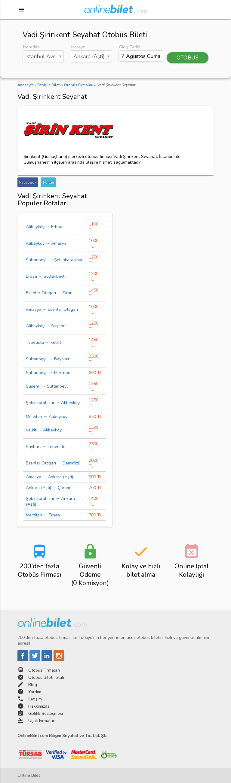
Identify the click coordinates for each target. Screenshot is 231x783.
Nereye (78, 47)
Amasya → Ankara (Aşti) (49, 477)
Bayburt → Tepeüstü (46, 446)
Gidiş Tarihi (129, 47)
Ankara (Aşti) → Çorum (48, 488)
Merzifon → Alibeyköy (46, 416)
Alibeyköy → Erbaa (44, 227)
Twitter (48, 182)
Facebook (27, 182)
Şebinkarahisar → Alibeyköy (53, 403)
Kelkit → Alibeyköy (44, 430)
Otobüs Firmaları (44, 670)
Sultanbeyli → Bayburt (47, 359)
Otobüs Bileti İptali (46, 677)
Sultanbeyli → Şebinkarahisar (54, 260)
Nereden (31, 47)
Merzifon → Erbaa (43, 515)
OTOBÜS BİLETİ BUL (187, 58)
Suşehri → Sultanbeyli (47, 386)
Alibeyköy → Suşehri (46, 326)
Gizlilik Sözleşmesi (45, 713)
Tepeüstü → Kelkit (43, 342)
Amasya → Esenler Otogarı (52, 309)
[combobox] (43, 56)
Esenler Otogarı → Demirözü (53, 463)
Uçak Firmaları (41, 721)
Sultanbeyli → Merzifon (48, 373)
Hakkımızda (39, 706)
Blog (32, 685)
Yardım (34, 692)
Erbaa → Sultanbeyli (45, 276)
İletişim (35, 699)
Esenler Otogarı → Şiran (49, 293)
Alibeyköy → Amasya (46, 243)
